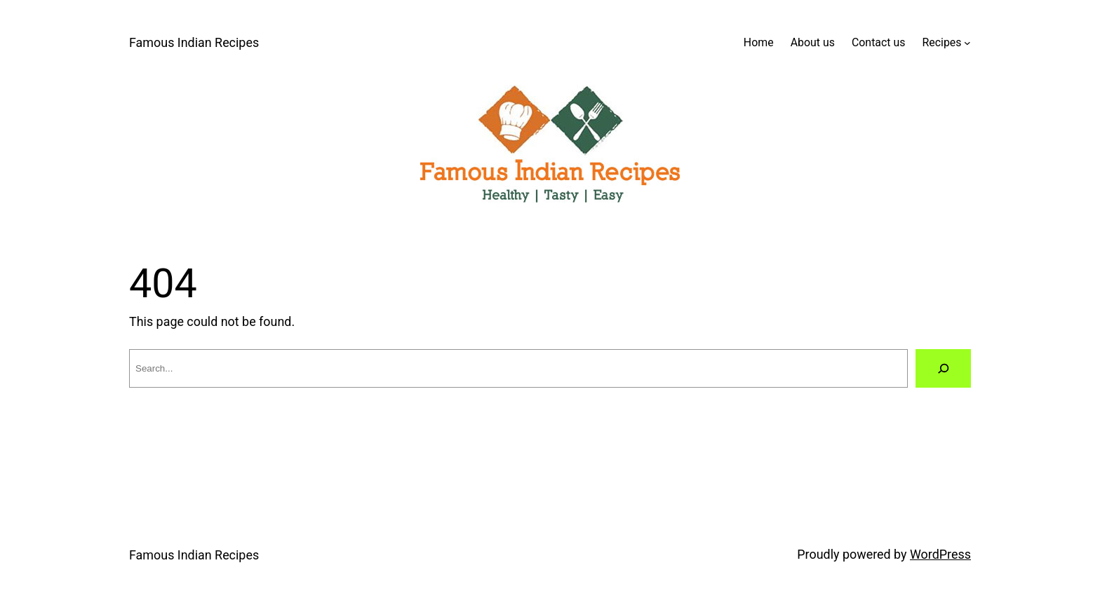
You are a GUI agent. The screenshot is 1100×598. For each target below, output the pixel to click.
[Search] (943, 368)
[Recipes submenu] (967, 42)
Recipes (941, 42)
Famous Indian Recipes (194, 42)
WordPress (940, 554)
